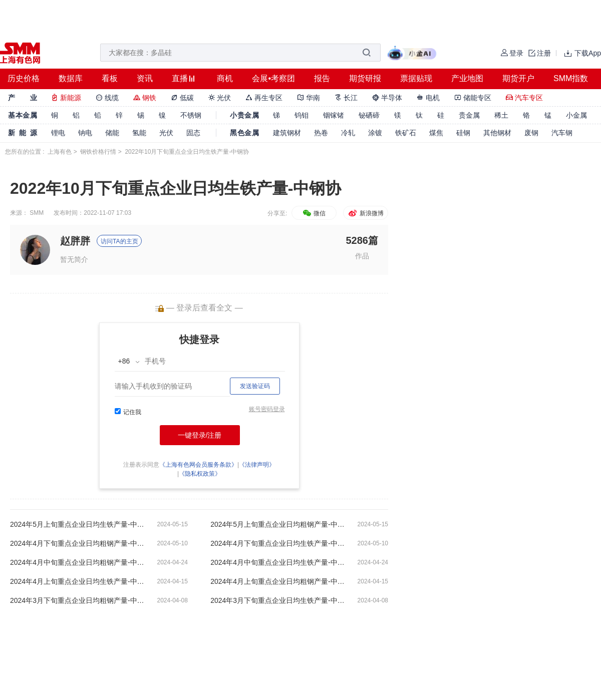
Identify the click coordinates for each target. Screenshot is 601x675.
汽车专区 (524, 98)
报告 (322, 78)
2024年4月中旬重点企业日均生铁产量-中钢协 (278, 562)
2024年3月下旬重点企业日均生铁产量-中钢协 (278, 600)
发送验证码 (255, 386)
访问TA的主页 (119, 241)
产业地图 (467, 78)
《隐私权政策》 (200, 473)
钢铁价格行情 (98, 151)
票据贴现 (416, 78)
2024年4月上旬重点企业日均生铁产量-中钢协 (77, 581)
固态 (193, 133)
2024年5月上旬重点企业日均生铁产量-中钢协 (77, 524)
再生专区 (263, 98)
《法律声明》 (257, 464)
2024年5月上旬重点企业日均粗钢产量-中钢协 (278, 524)
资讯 (145, 78)
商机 (225, 78)
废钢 (531, 133)
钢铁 (144, 98)
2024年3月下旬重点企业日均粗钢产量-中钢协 (77, 600)
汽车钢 (561, 133)
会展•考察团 (273, 78)
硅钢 (463, 133)
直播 (180, 78)
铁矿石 (405, 133)
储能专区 (472, 98)
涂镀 (375, 133)
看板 (110, 78)
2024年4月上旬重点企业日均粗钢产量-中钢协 (278, 581)
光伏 (219, 98)
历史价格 (24, 78)
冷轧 (348, 133)
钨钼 (301, 115)
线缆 (107, 98)
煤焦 (436, 133)
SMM (37, 212)
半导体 (387, 98)
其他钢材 (497, 133)
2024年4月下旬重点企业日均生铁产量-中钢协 (278, 543)
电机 (428, 98)
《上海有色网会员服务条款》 (198, 464)
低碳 (182, 98)
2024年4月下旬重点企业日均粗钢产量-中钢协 (77, 543)
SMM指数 (570, 78)
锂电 (58, 133)
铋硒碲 (369, 115)
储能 (112, 133)
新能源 (66, 98)
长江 (346, 98)
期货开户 (518, 78)
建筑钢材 (287, 133)
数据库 (71, 78)
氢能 (139, 133)
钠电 (85, 133)
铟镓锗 (333, 115)
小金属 (576, 115)
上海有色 (60, 151)
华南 (308, 98)
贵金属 (469, 115)
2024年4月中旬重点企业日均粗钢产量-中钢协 (77, 562)
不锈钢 (190, 115)
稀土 (501, 115)
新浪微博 (365, 213)
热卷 (321, 133)
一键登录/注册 (200, 435)
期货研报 (365, 78)
